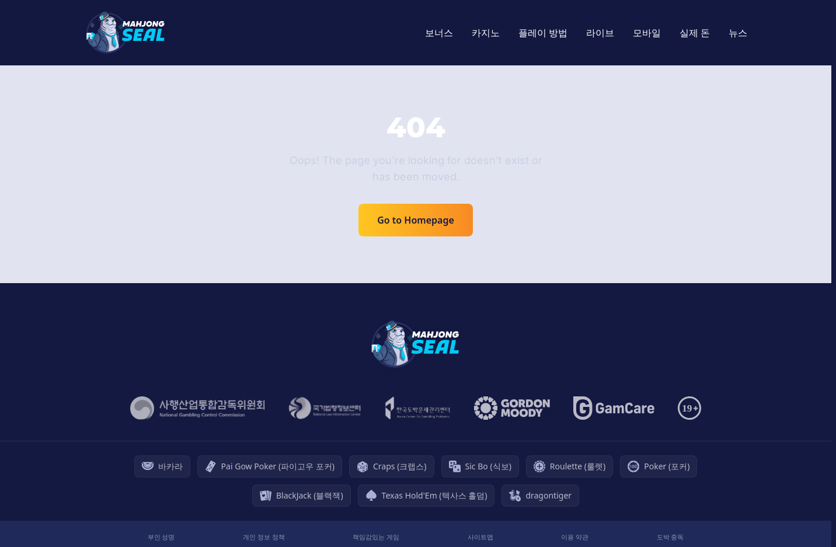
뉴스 (738, 32)
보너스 (439, 32)
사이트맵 (480, 536)
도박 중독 (670, 536)
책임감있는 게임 (376, 536)
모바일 (647, 32)
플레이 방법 (542, 32)
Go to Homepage (415, 220)
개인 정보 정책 (264, 536)
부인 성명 (161, 536)
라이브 (600, 32)
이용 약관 (574, 536)
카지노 (486, 32)
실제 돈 (695, 32)
